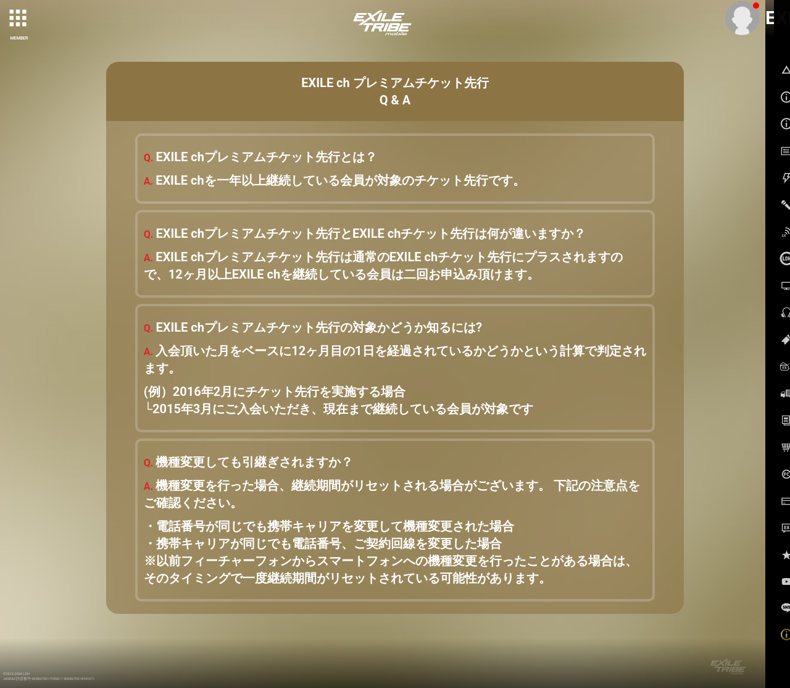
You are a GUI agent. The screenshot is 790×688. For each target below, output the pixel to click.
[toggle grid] (19, 19)
